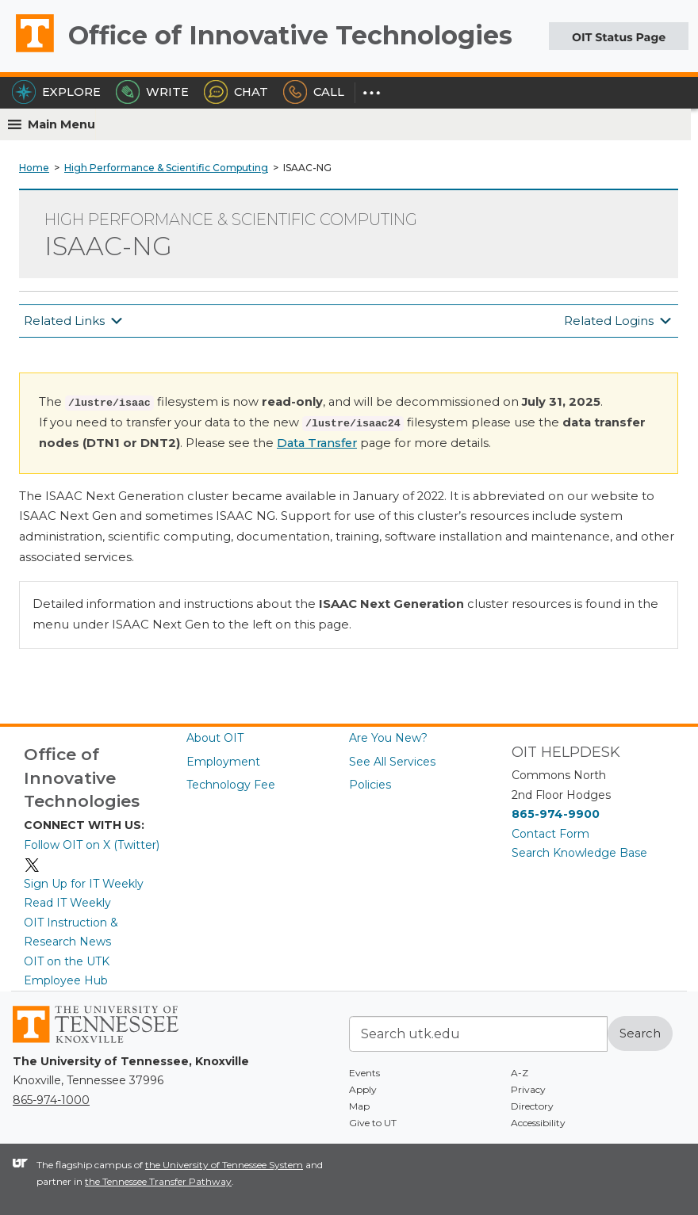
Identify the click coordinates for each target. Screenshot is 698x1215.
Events (364, 1073)
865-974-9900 (556, 814)
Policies (370, 785)
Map (359, 1106)
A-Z (519, 1073)
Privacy (528, 1089)
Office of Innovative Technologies (290, 35)
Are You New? (388, 738)
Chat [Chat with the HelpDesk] (236, 92)
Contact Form (550, 834)
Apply (363, 1089)
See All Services (392, 762)
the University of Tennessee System (224, 1165)
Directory (532, 1106)
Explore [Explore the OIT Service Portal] (56, 92)
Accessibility (538, 1123)
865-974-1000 (51, 1100)
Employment (223, 762)
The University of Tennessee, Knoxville (28, 51)
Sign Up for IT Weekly (84, 884)
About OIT (215, 738)
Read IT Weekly (67, 903)
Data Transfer (317, 443)
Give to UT (373, 1123)
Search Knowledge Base (579, 853)
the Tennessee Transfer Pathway (158, 1181)
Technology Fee (230, 785)
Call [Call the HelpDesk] (313, 92)
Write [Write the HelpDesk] (152, 92)
